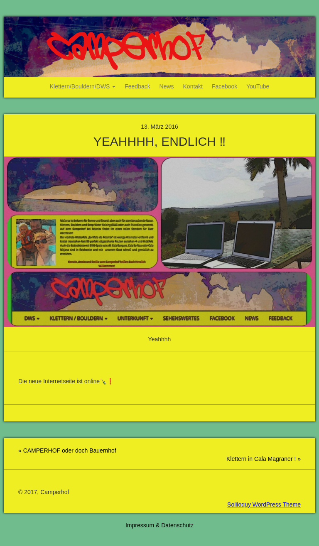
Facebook (224, 86)
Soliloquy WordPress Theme (264, 504)
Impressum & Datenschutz (159, 525)
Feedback (137, 86)
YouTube (257, 86)
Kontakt (193, 86)
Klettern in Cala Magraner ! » (263, 458)
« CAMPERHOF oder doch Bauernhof (67, 450)
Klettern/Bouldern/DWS (83, 86)
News (167, 86)
